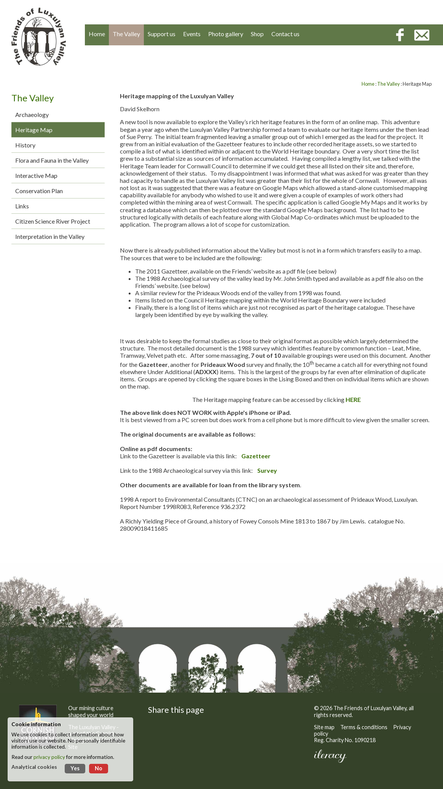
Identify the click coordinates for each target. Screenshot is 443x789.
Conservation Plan (39, 190)
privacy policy (49, 757)
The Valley (388, 84)
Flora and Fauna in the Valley (52, 160)
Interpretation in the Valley (49, 236)
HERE (353, 399)
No (98, 768)
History (25, 145)
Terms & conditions (363, 727)
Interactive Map (36, 175)
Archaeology (32, 114)
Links (22, 206)
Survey (267, 470)
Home (368, 84)
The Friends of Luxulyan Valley (369, 708)
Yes (75, 768)
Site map (324, 727)
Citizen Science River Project (52, 221)
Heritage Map (34, 129)
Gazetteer (256, 455)
